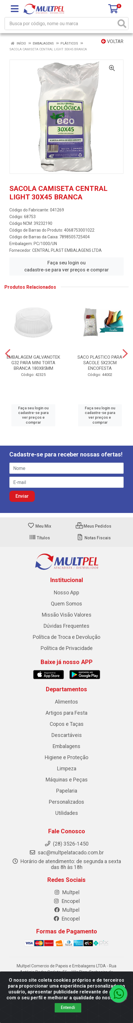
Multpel (67, 892)
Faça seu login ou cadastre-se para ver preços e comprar (66, 266)
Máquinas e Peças (67, 780)
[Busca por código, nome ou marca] (60, 24)
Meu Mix (39, 526)
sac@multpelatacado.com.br (66, 853)
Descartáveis (66, 735)
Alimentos (66, 702)
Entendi (68, 1007)
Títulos (39, 538)
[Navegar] (7, 353)
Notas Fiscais (94, 538)
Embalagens (66, 746)
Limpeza (66, 768)
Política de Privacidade (67, 648)
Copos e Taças (67, 724)
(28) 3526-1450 (66, 844)
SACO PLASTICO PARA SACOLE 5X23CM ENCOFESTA (99, 363)
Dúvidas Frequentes (66, 626)
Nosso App (66, 593)
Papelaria (66, 791)
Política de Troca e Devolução (66, 637)
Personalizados (66, 802)
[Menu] (14, 9)
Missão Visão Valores (66, 615)
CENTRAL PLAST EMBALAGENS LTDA (67, 250)
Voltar (112, 41)
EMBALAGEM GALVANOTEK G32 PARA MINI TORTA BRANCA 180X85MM (33, 363)
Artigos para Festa (66, 713)
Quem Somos (66, 604)
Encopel (66, 901)
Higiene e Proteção (66, 757)
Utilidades (66, 813)
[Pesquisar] (122, 24)
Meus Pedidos (93, 526)
